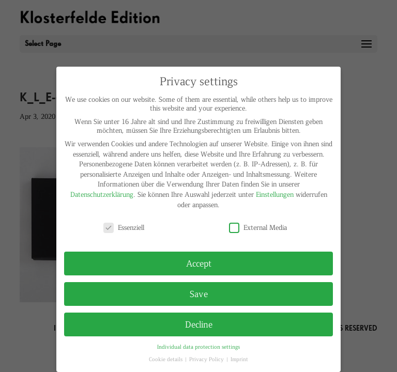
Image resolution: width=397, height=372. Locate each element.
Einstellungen (275, 194)
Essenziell (123, 227)
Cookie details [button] (166, 358)
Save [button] (199, 293)
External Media (258, 227)
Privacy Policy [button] (207, 358)
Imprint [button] (239, 358)
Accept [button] (198, 263)
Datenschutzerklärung (101, 194)
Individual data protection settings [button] (198, 346)
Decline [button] (198, 324)
